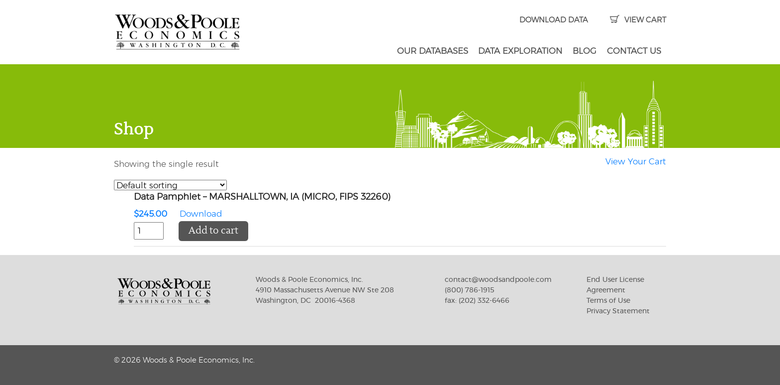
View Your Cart (635, 161)
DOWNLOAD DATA (553, 20)
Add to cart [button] (213, 231)
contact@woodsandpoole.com (498, 279)
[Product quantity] (149, 231)
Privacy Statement (618, 311)
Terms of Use (608, 300)
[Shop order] (170, 185)
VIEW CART (638, 20)
